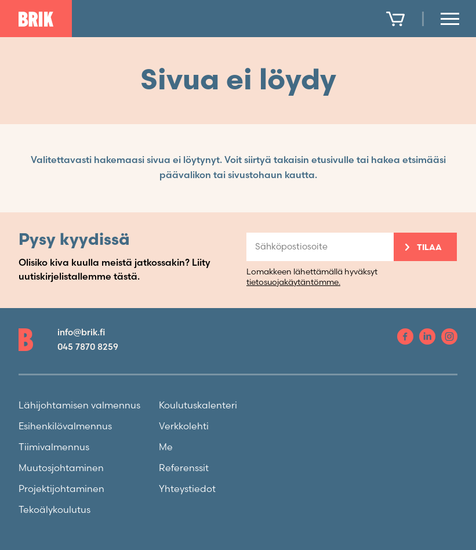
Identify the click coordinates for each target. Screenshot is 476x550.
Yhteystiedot (187, 489)
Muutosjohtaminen (61, 468)
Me (166, 447)
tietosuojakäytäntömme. (293, 282)
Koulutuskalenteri (198, 405)
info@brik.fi (81, 332)
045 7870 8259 (87, 347)
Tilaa (429, 247)
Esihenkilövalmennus (65, 426)
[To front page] (36, 19)
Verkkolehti (184, 426)
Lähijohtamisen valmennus (79, 405)
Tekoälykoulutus (54, 510)
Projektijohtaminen (61, 489)
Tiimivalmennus (54, 447)
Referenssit (184, 468)
